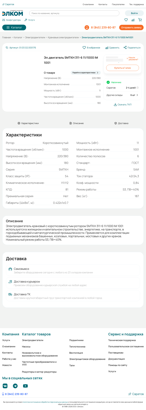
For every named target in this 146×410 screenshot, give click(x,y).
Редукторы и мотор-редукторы (39, 371)
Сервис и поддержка (125, 334)
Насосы (26, 346)
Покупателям (118, 4)
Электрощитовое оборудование (87, 359)
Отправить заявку (131, 27)
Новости (7, 365)
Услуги (6, 340)
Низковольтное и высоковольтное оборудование (40, 354)
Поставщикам (115, 352)
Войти (134, 13)
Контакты (103, 4)
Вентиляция (76, 352)
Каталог (18, 37)
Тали (72, 365)
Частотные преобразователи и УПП (39, 363)
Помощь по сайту (117, 365)
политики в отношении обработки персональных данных (45, 402)
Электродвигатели (35, 37)
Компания (10, 334)
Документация (116, 358)
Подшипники (76, 340)
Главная (6, 37)
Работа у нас (9, 358)
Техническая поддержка (122, 340)
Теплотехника (77, 346)
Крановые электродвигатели (63, 37)
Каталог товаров (36, 334)
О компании (88, 4)
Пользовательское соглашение (126, 346)
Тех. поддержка (136, 4)
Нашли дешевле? (132, 58)
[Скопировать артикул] (21, 47)
